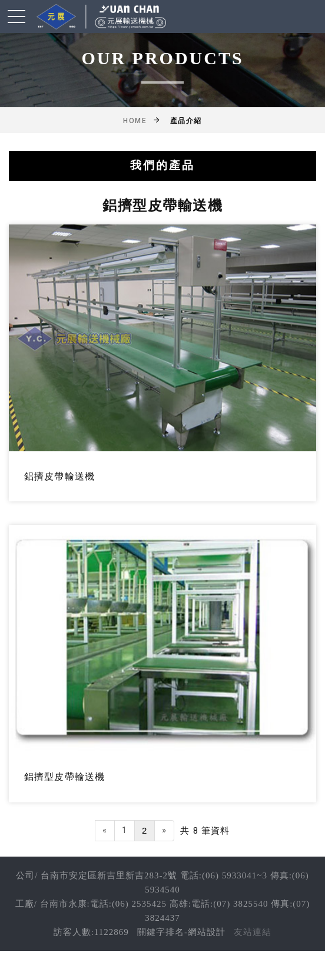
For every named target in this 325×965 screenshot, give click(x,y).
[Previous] (105, 830)
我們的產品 (162, 165)
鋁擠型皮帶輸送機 (64, 777)
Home (135, 121)
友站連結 (252, 932)
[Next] (164, 830)
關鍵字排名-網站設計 (181, 932)
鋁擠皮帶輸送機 (59, 476)
